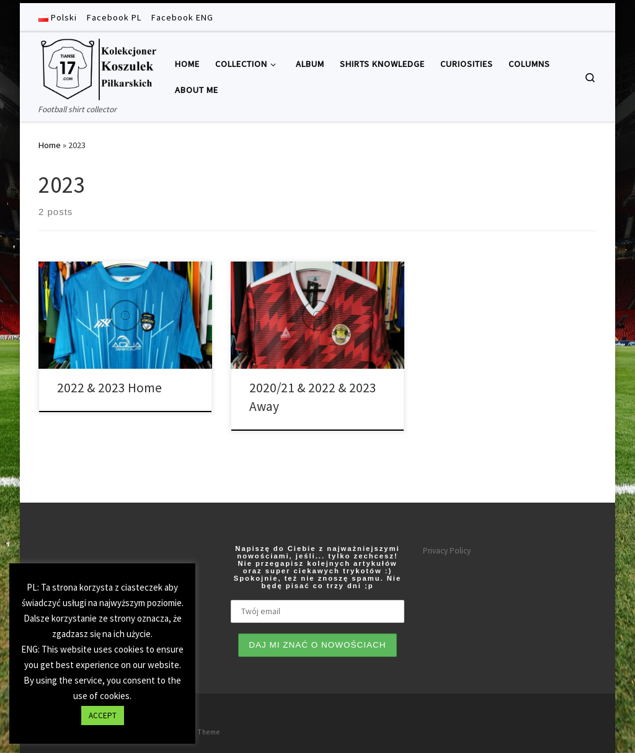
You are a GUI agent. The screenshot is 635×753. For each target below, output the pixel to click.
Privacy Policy (447, 550)
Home (49, 145)
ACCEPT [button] (103, 715)
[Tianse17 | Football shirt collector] (97, 67)
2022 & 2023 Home (109, 387)
